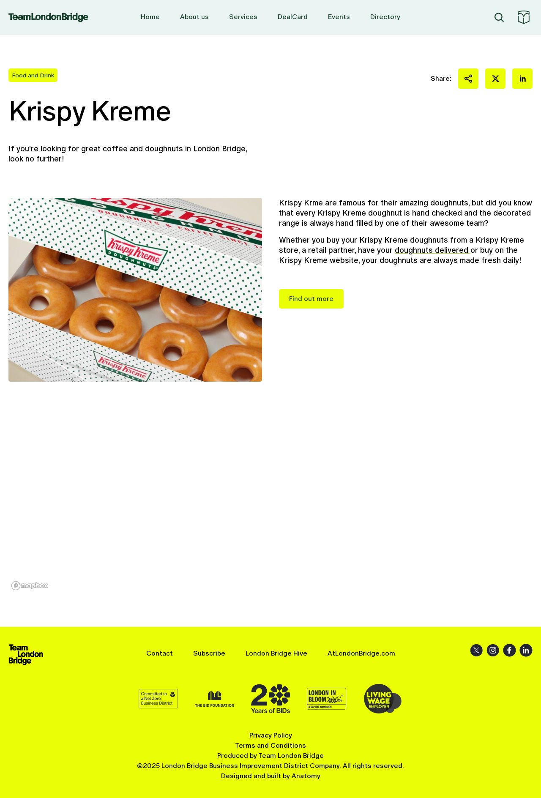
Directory (385, 17)
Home (150, 17)
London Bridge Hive (276, 653)
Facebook (509, 650)
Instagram (493, 650)
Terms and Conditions (270, 745)
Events (339, 17)
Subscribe (209, 653)
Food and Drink (33, 75)
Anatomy (306, 776)
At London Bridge (524, 17)
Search (499, 17)
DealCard (293, 17)
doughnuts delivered (432, 250)
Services (243, 17)
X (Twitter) (476, 650)
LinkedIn (526, 650)
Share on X (495, 78)
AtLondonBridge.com (361, 653)
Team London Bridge (48, 17)
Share (468, 78)
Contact (159, 653)
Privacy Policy (270, 735)
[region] (270, 504)
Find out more (311, 299)
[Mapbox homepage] (29, 585)
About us (194, 17)
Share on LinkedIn (522, 78)
